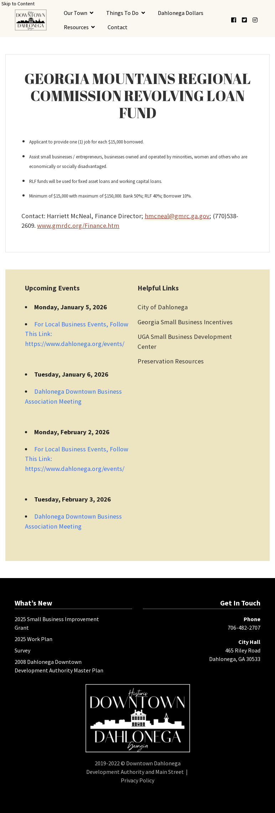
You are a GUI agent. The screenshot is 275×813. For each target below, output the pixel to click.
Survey (22, 650)
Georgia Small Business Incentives (185, 322)
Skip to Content (18, 3)
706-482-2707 (244, 627)
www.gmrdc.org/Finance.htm (78, 225)
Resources (76, 27)
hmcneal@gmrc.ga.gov (177, 216)
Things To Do (122, 12)
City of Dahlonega (163, 307)
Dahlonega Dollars (180, 12)
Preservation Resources (171, 361)
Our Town (75, 12)
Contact (118, 27)
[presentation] (30, 19)
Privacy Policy (137, 780)
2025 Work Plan (33, 638)
